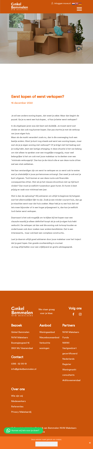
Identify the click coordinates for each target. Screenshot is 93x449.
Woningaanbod (47, 332)
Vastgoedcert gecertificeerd (69, 351)
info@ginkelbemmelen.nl (23, 369)
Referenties (17, 406)
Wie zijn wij (17, 396)
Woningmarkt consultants (69, 372)
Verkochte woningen (44, 345)
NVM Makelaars (70, 332)
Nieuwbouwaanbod (49, 337)
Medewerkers (18, 401)
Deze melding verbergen (46, 444)
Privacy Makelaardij (21, 412)
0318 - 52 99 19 (19, 364)
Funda (65, 337)
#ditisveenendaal (71, 380)
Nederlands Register (68, 361)
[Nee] (90, 442)
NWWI (65, 343)
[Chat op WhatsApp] (23, 430)
